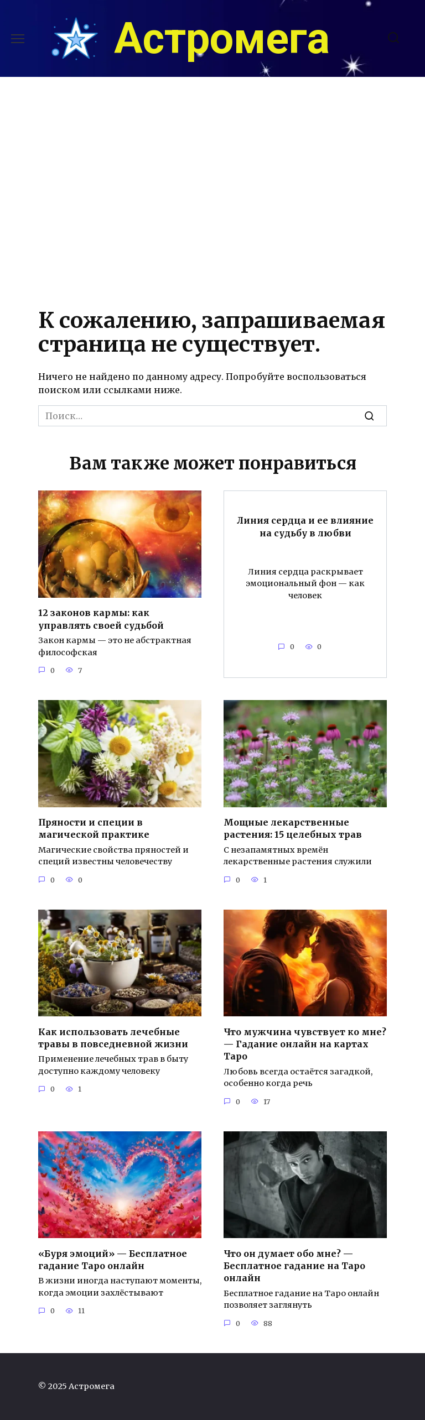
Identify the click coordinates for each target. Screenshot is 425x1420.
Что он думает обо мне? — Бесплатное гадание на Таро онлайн (294, 1265)
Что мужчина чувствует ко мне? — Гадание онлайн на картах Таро (305, 1044)
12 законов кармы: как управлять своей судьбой (101, 618)
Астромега (222, 39)
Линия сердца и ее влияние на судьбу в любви (305, 526)
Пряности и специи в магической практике (93, 828)
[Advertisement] (212, 188)
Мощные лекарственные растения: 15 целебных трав (293, 828)
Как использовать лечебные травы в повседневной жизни (113, 1037)
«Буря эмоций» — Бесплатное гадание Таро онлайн (112, 1259)
